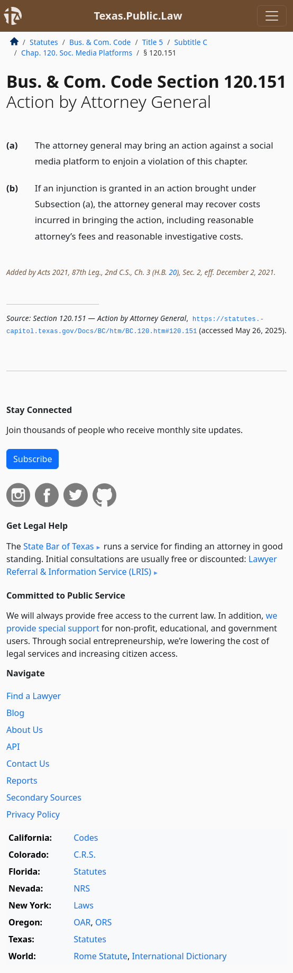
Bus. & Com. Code (100, 42)
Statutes (44, 42)
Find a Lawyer (33, 696)
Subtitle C (190, 42)
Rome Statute (100, 956)
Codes (86, 837)
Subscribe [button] (32, 459)
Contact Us (27, 763)
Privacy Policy (33, 814)
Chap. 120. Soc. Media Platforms (76, 53)
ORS (103, 922)
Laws (84, 905)
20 (173, 272)
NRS (82, 888)
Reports (22, 780)
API (13, 746)
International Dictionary (179, 956)
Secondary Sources (43, 797)
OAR (82, 922)
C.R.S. (85, 854)
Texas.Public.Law (138, 15)
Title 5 (152, 42)
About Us (24, 730)
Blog (15, 713)
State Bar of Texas (58, 546)
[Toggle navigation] (272, 15)
